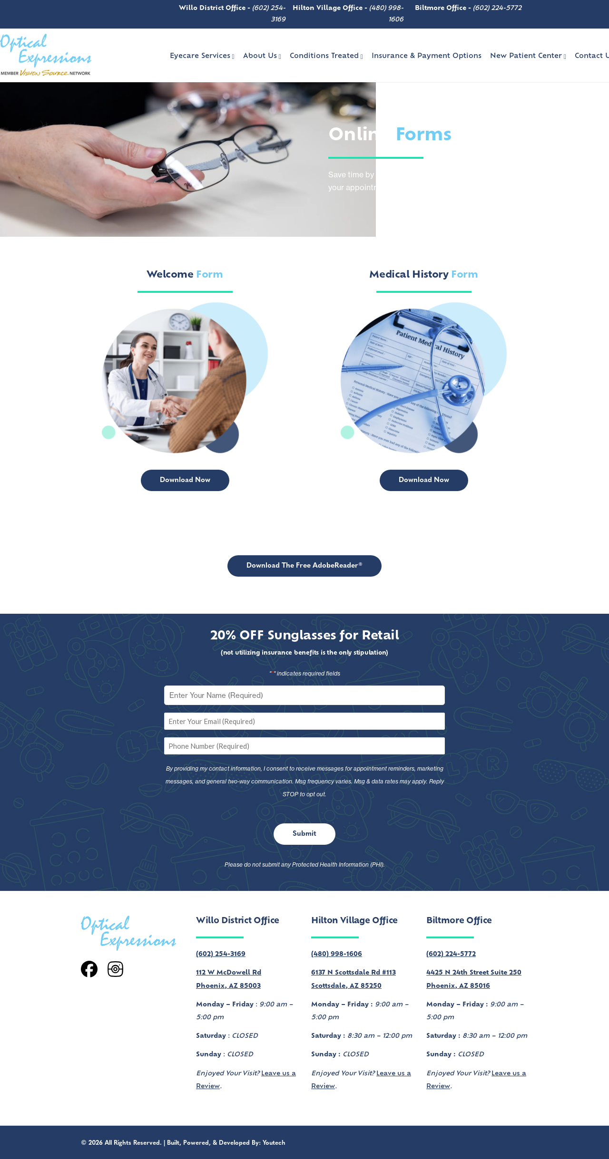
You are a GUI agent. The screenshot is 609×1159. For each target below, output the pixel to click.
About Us (262, 56)
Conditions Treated (326, 56)
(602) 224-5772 (497, 8)
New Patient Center (528, 56)
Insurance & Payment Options (426, 56)
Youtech (274, 1143)
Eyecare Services (202, 56)
